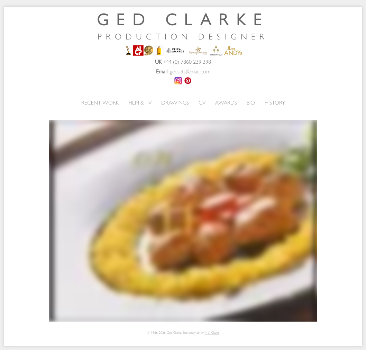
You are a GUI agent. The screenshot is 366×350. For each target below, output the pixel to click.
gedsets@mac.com (190, 71)
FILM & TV (140, 102)
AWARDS (226, 102)
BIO (251, 102)
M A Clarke (212, 332)
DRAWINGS (175, 102)
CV (202, 102)
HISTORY (275, 102)
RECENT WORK (100, 102)
